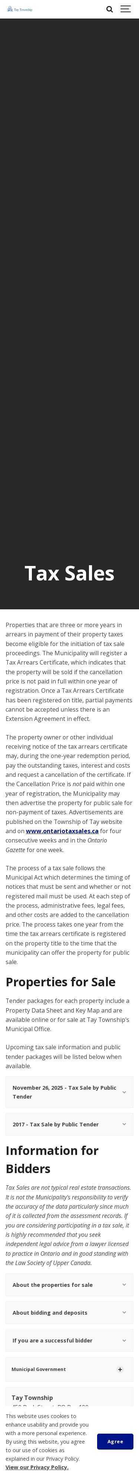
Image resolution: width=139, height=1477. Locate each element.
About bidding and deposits (69, 1312)
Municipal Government (38, 1369)
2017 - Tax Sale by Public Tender (69, 1124)
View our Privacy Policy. (37, 1467)
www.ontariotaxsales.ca (62, 831)
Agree (115, 1441)
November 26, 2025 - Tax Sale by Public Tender (69, 1092)
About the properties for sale (69, 1284)
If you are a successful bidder (69, 1340)
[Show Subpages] (120, 1369)
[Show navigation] (126, 9)
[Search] (109, 9)
